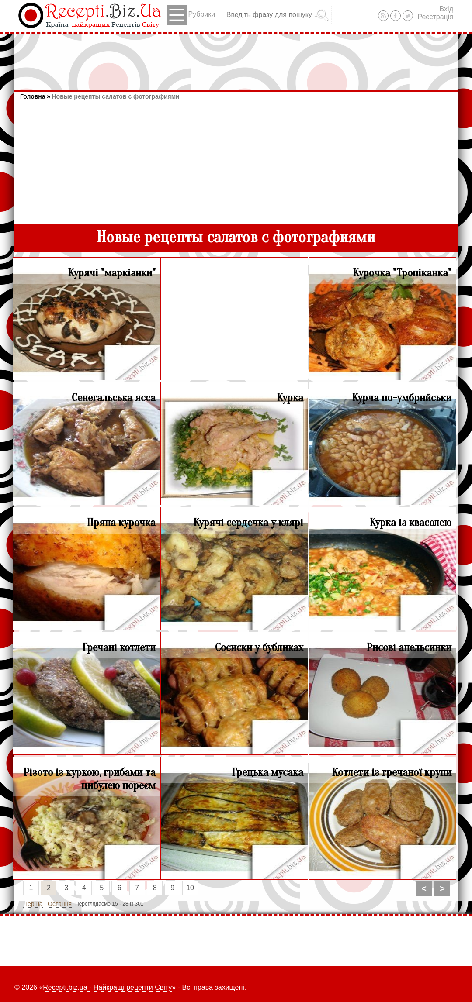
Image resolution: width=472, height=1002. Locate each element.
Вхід (446, 9)
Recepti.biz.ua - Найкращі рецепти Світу (107, 987)
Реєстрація (435, 17)
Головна (32, 96)
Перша (33, 903)
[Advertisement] (236, 58)
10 (190, 888)
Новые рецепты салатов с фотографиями (115, 96)
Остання (60, 903)
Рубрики (191, 15)
